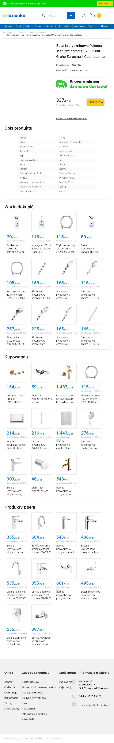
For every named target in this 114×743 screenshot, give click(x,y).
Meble (58, 26)
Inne (24, 703)
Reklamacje (11, 698)
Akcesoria (105, 26)
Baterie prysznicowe (38, 32)
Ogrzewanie (79, 26)
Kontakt (8, 682)
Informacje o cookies (34, 714)
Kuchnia (67, 26)
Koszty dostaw (30, 682)
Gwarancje (10, 692)
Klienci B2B (28, 719)
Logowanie (65, 682)
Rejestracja (66, 687)
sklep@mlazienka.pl (98, 705)
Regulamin (28, 708)
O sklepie (9, 687)
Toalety (28, 26)
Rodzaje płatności (32, 692)
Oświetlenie (93, 26)
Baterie (19, 26)
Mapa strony (11, 708)
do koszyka (95, 102)
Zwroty (8, 703)
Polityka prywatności (34, 698)
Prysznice (39, 26)
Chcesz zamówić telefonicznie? (71, 118)
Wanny (49, 26)
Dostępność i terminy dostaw (39, 687)
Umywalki (8, 26)
